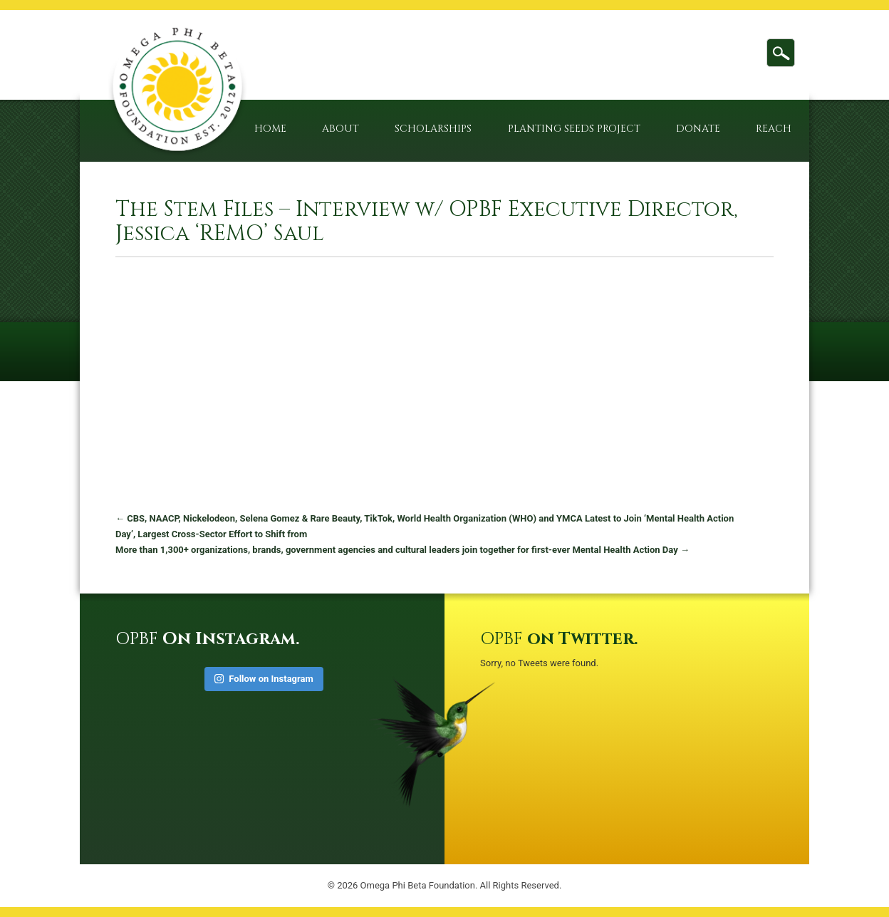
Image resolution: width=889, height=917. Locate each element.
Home (270, 128)
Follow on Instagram (263, 678)
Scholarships (433, 128)
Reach (773, 128)
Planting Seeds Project (574, 128)
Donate (698, 128)
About (340, 128)
